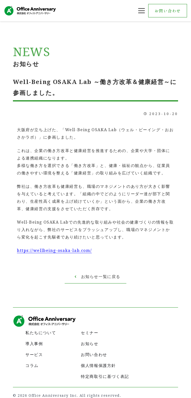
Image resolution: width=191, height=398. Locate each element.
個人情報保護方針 (98, 365)
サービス (34, 354)
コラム (32, 365)
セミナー (89, 332)
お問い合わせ (167, 11)
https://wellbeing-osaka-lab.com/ (54, 250)
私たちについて (40, 332)
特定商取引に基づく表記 (105, 376)
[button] (141, 10)
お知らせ (89, 343)
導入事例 (34, 343)
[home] (30, 10)
